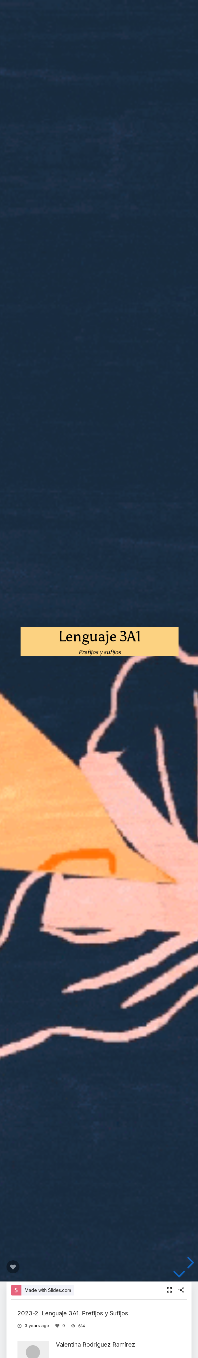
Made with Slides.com (48, 1290)
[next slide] (189, 1262)
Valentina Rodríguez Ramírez (95, 1344)
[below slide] (179, 1275)
